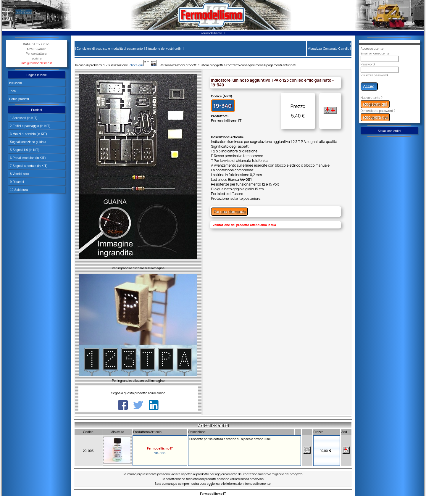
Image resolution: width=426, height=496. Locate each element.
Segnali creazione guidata (27, 142)
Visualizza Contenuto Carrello (328, 48)
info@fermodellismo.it (36, 63)
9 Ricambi (16, 181)
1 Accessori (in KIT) (23, 118)
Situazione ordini (389, 131)
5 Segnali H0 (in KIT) (24, 150)
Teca (12, 91)
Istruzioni (15, 83)
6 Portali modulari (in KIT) (27, 158)
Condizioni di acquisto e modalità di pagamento (110, 48)
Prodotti (36, 110)
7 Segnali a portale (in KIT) (28, 166)
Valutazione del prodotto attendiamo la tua (244, 225)
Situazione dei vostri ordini (164, 48)
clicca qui (139, 65)
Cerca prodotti (19, 99)
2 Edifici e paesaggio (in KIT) (29, 126)
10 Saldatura (18, 189)
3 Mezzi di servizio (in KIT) (28, 134)
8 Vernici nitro (19, 173)
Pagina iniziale (36, 75)
